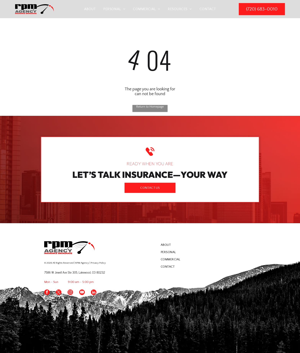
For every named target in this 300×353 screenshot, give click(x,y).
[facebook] (47, 292)
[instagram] (70, 292)
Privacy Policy (98, 262)
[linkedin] (93, 292)
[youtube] (82, 292)
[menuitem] (90, 9)
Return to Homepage (150, 106)
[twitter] (58, 292)
